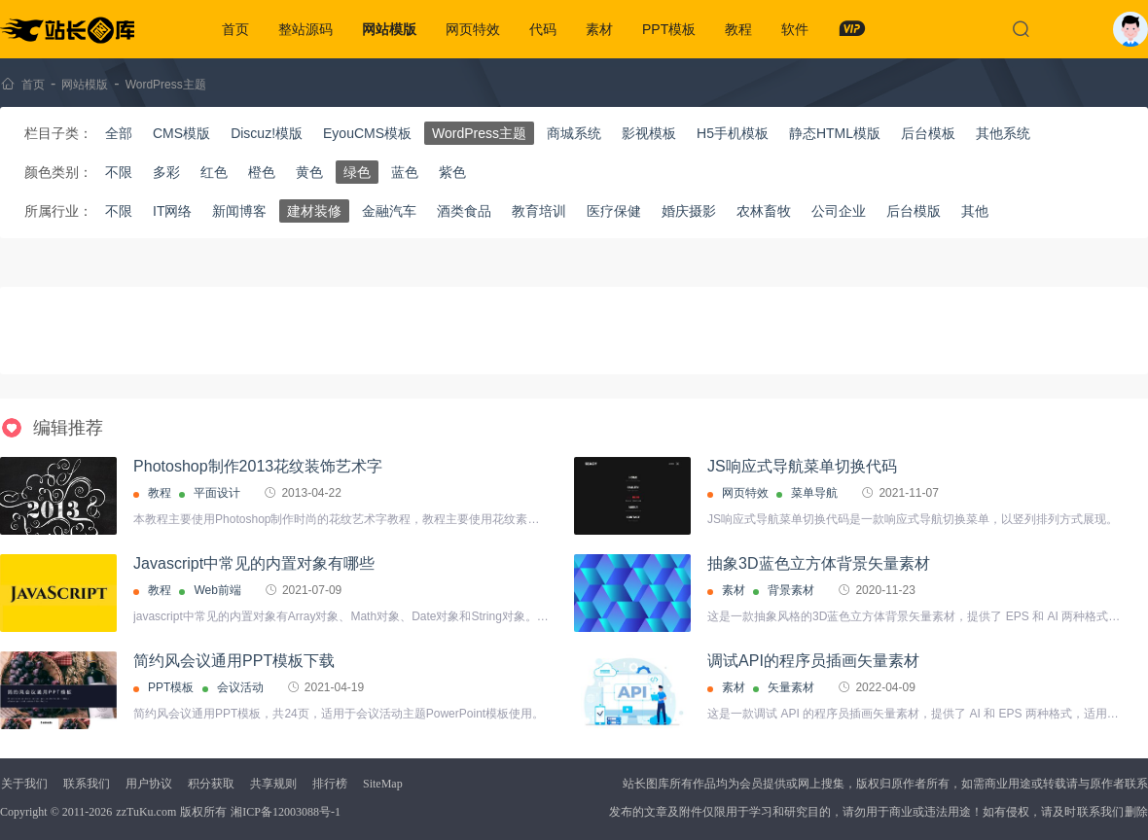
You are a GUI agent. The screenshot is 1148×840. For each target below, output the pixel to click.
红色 (214, 172)
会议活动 (240, 687)
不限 (118, 172)
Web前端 (217, 590)
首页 (235, 29)
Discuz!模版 (267, 133)
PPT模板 (669, 29)
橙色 (261, 172)
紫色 (452, 172)
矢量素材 (791, 687)
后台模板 (928, 133)
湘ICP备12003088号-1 (286, 812)
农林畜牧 (763, 211)
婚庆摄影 (689, 211)
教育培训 (539, 211)
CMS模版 (181, 133)
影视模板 (649, 133)
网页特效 (473, 29)
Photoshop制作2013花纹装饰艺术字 (257, 466)
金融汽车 (389, 211)
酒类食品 (464, 211)
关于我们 (24, 783)
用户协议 (149, 783)
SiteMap (383, 783)
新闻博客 (239, 211)
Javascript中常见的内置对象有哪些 (254, 563)
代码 (542, 29)
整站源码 (305, 29)
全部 (118, 133)
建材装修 (314, 211)
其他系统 (1003, 133)
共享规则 (273, 783)
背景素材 (791, 590)
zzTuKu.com (146, 812)
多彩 (166, 172)
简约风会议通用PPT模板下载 (234, 660)
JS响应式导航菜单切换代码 (802, 466)
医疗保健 (614, 211)
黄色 (309, 172)
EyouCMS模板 (367, 133)
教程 (738, 29)
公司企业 (838, 211)
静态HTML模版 (834, 133)
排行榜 (329, 783)
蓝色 (404, 172)
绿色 (357, 172)
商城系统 (574, 133)
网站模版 (389, 29)
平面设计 (217, 493)
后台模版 (913, 211)
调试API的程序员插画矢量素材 (813, 660)
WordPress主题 (166, 84)
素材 (599, 29)
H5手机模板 (733, 133)
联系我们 (86, 783)
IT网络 (172, 211)
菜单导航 (814, 493)
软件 (794, 29)
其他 (974, 211)
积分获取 (211, 783)
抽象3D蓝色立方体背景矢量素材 (818, 563)
